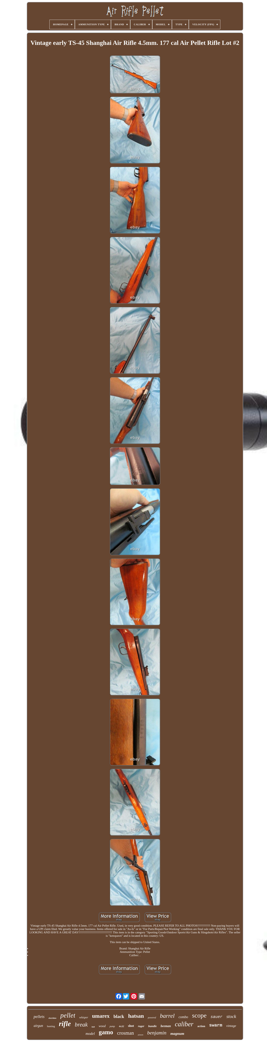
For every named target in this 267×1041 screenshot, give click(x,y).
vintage (231, 1026)
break (81, 1024)
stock (231, 1016)
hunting (51, 1026)
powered (152, 1017)
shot (131, 1026)
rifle (65, 1024)
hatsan (136, 1016)
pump (112, 1026)
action (201, 1026)
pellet (67, 1015)
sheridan (52, 1018)
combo (183, 1017)
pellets (39, 1016)
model (90, 1033)
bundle (152, 1026)
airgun (38, 1026)
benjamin (156, 1033)
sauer (216, 1017)
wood (102, 1026)
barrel (167, 1015)
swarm (215, 1025)
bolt (93, 1027)
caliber (184, 1024)
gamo (106, 1032)
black (119, 1016)
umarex (101, 1016)
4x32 (121, 1026)
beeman (166, 1026)
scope (199, 1015)
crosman (125, 1033)
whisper (83, 1017)
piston (140, 1034)
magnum (177, 1033)
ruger (141, 1026)
